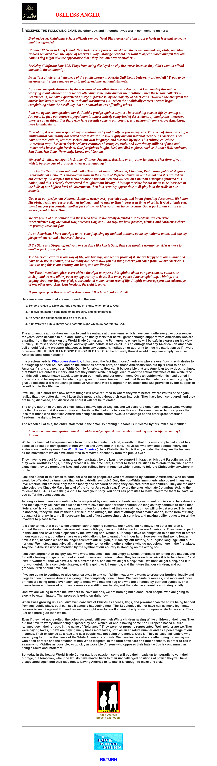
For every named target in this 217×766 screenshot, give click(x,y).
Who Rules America (82, 449)
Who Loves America (66, 361)
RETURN (108, 759)
